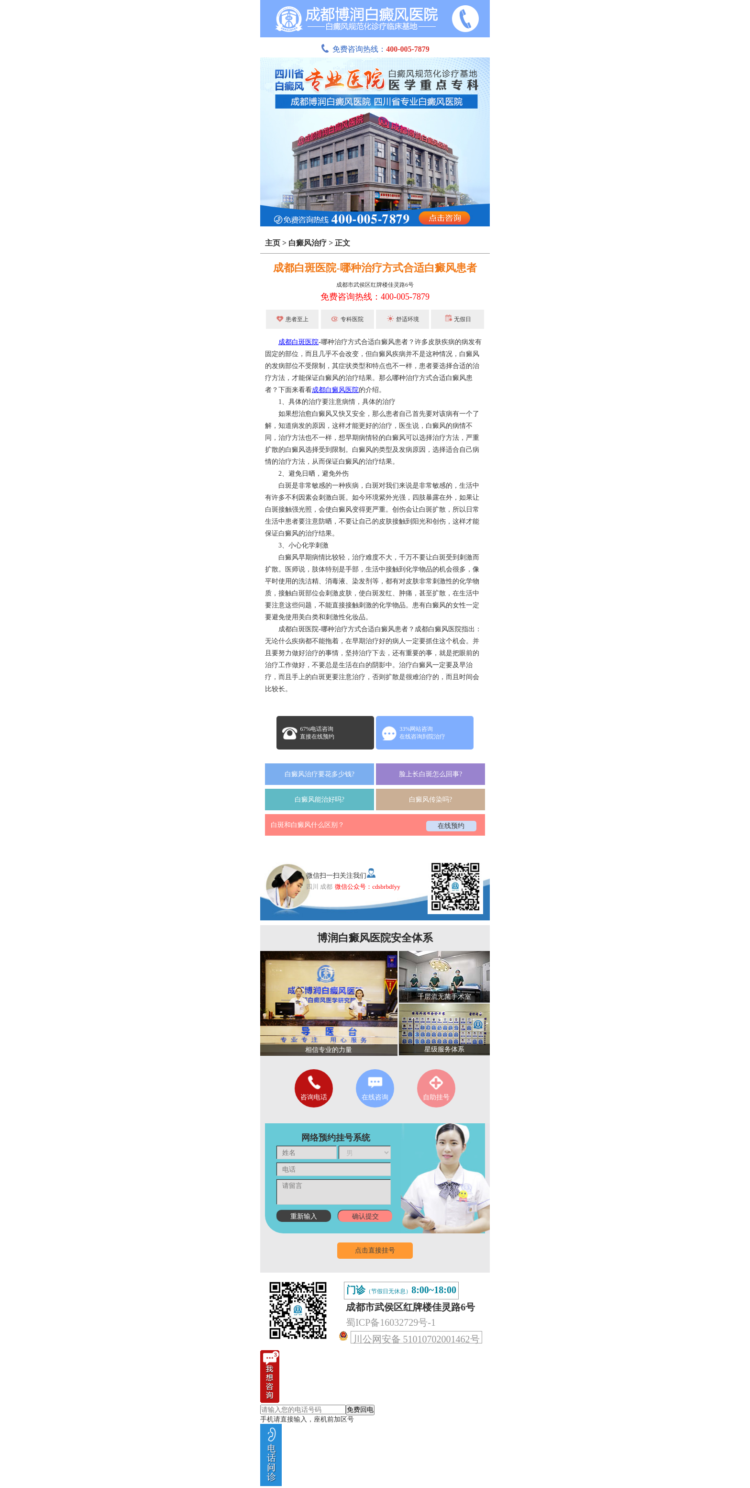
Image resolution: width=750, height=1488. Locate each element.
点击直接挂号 (375, 1250)
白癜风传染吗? (430, 799)
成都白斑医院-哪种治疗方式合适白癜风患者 (374, 268)
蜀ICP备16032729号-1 (391, 1322)
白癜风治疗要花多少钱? (319, 774)
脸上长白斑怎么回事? (430, 774)
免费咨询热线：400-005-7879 (375, 297)
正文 (342, 243)
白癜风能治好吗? (319, 799)
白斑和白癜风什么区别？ (307, 824)
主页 (272, 243)
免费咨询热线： (375, 49)
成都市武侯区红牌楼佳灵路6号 (375, 284)
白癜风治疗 (307, 243)
